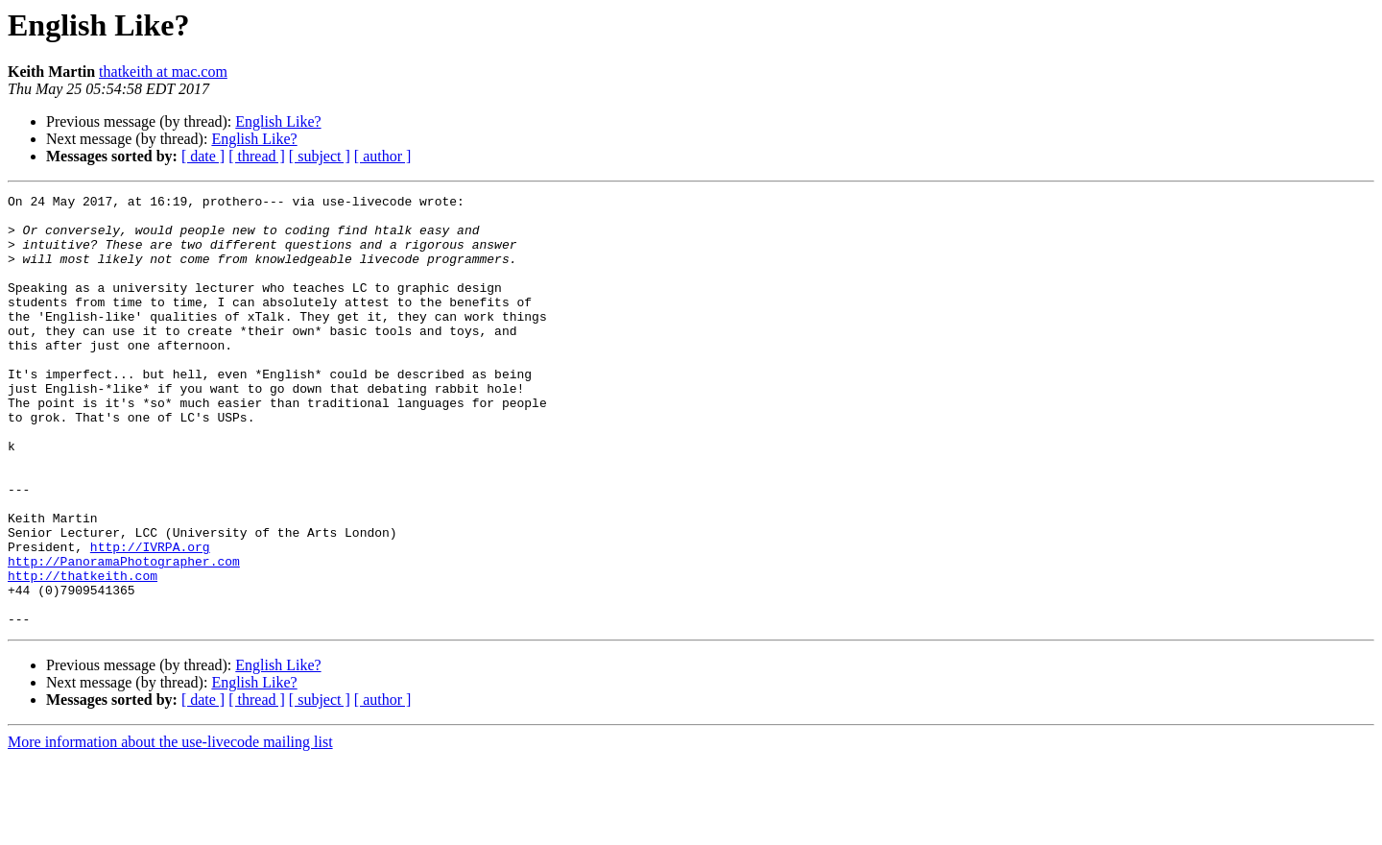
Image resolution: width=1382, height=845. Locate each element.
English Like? (278, 121)
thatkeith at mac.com (163, 71)
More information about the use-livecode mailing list (170, 828)
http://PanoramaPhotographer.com (124, 635)
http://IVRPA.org (150, 618)
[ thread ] (256, 156)
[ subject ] (319, 156)
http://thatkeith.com (82, 653)
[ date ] (203, 156)
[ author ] (383, 156)
